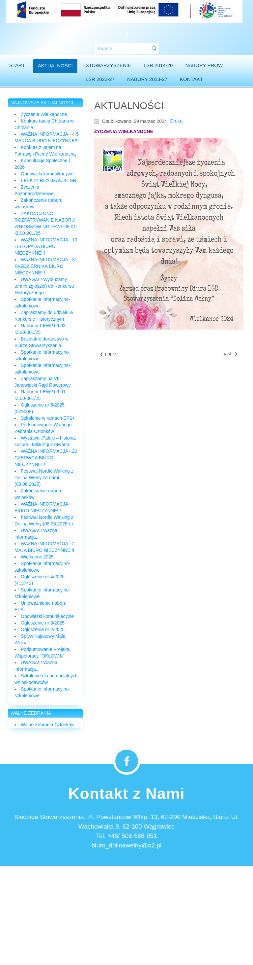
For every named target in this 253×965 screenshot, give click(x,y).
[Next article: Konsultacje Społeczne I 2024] (230, 353)
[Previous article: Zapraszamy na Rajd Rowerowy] (108, 353)
